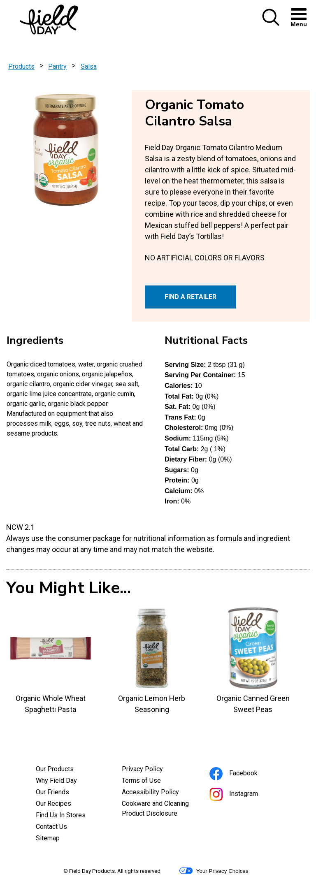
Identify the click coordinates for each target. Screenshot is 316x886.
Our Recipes (53, 803)
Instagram (244, 795)
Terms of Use (152, 781)
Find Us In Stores (61, 815)
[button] (271, 18)
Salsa (89, 66)
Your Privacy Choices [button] (213, 870)
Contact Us (51, 826)
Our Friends (52, 792)
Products (21, 66)
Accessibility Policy (158, 793)
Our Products (55, 769)
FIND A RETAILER (190, 297)
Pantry (57, 66)
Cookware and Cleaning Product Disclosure (158, 809)
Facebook (244, 774)
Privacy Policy (153, 770)
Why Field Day (56, 780)
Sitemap (48, 838)
